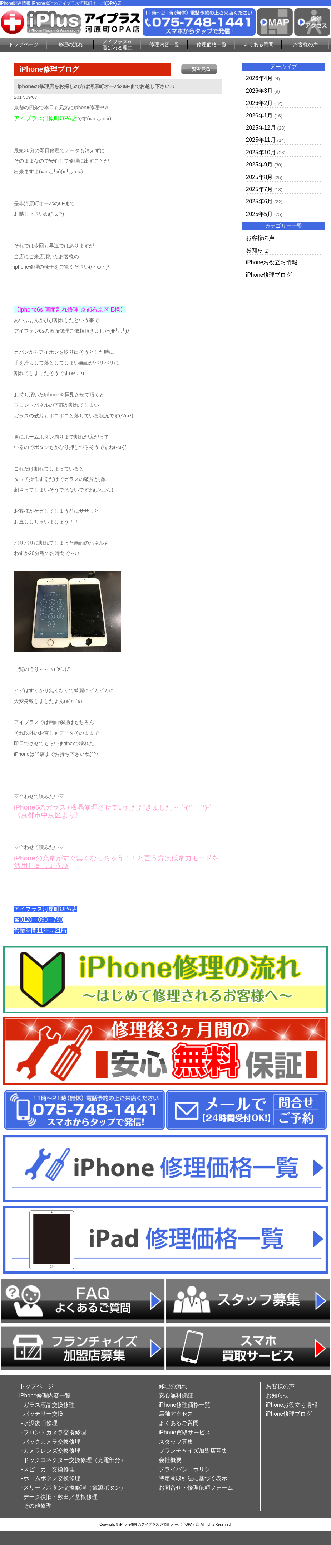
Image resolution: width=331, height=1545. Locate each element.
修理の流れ (70, 44)
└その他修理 (35, 1506)
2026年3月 (259, 91)
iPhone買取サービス (185, 1432)
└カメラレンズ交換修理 (49, 1451)
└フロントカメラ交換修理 (52, 1432)
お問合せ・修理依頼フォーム (196, 1487)
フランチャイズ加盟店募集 (193, 1451)
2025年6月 (259, 201)
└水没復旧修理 (38, 1423)
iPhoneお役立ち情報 (272, 262)
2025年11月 (261, 140)
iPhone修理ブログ (269, 275)
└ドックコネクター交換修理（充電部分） (72, 1460)
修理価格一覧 (212, 44)
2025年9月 (259, 164)
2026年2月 (259, 103)
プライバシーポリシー (187, 1469)
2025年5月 (259, 214)
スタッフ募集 (176, 1442)
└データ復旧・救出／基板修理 (58, 1497)
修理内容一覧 (164, 44)
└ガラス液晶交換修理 (47, 1405)
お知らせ (257, 250)
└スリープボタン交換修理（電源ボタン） (72, 1487)
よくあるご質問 (179, 1423)
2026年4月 (259, 78)
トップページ (24, 44)
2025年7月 (259, 189)
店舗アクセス (176, 1414)
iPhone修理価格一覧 (185, 1405)
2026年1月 (259, 115)
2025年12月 (261, 128)
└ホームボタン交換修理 (49, 1478)
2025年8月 (259, 177)
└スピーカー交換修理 (47, 1469)
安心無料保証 (176, 1395)
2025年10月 (261, 152)
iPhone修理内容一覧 (45, 1395)
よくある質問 (258, 44)
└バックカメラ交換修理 (49, 1442)
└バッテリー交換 (41, 1414)
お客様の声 (305, 44)
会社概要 (170, 1460)
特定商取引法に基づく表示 (193, 1478)
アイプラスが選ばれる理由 (118, 44)
